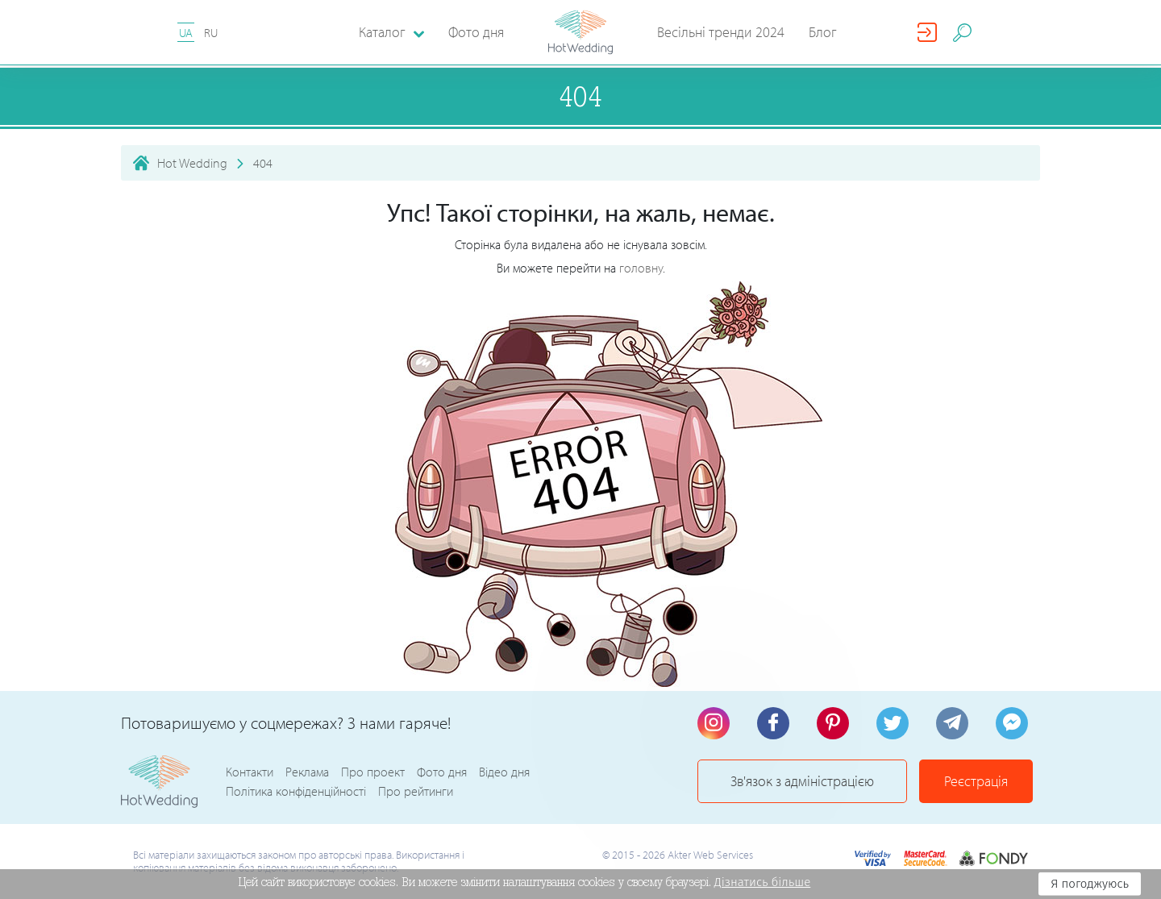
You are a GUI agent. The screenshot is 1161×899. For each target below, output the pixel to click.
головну (641, 268)
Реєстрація (976, 781)
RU (211, 32)
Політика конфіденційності (296, 791)
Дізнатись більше (762, 882)
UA (186, 32)
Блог (823, 32)
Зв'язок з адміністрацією (802, 781)
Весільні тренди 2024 (720, 32)
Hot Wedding (192, 163)
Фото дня (476, 32)
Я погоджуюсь (1090, 883)
